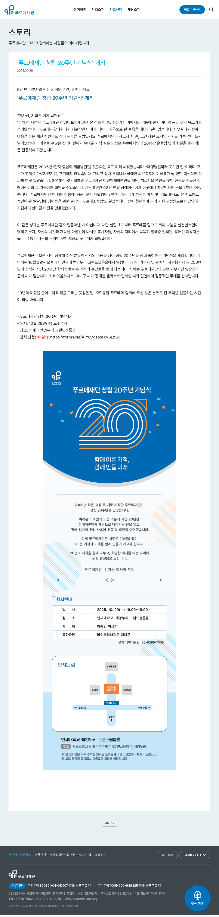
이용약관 (40, 857)
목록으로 (109, 824)
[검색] (211, 9)
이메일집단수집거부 (62, 857)
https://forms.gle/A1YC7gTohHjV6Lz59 (85, 337)
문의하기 (100, 857)
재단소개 (133, 9)
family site (195, 857)
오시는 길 (85, 857)
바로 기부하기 (192, 9)
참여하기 (80, 9)
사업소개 (98, 9)
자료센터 (116, 9)
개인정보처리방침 (20, 857)
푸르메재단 (19, 10)
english (166, 857)
